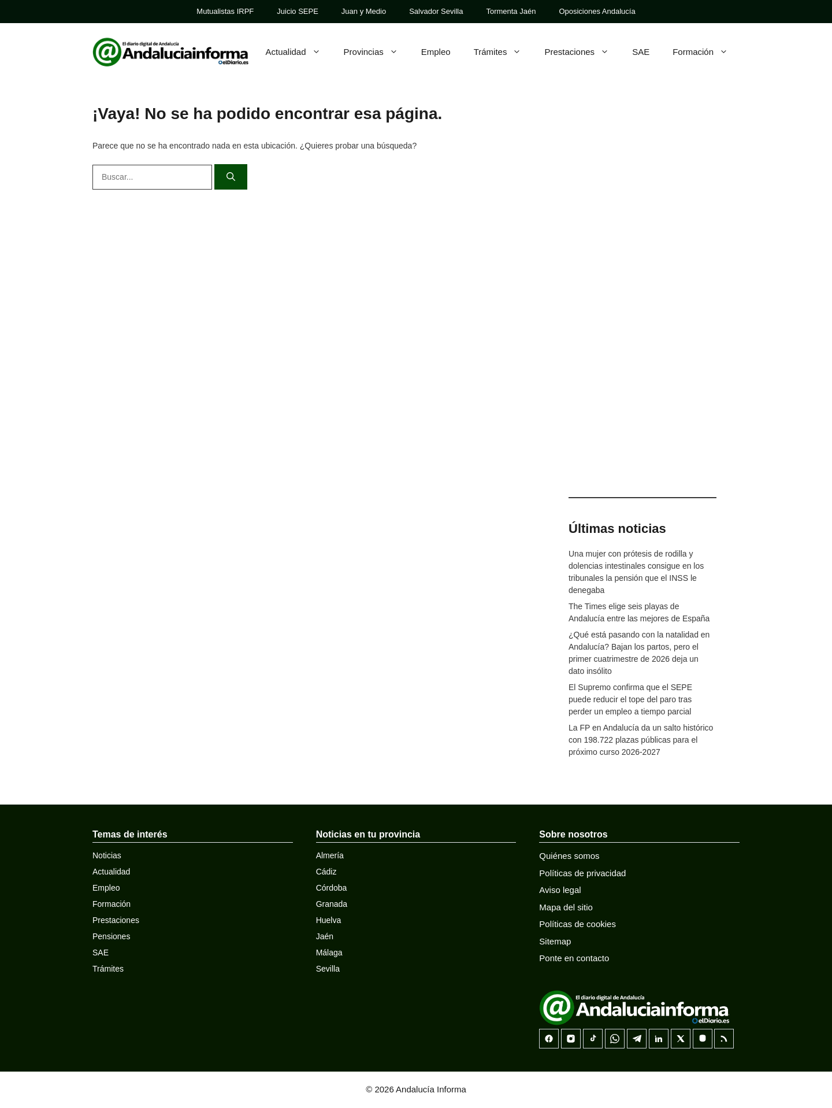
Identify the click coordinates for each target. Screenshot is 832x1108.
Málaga (329, 952)
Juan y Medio (363, 11)
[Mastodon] (702, 1038)
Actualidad (299, 52)
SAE (640, 52)
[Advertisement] (642, 300)
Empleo (436, 52)
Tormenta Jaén (511, 11)
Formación (706, 52)
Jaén (324, 936)
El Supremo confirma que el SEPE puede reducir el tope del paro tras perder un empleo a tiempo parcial (630, 699)
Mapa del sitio (566, 907)
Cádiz (326, 871)
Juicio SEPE (297, 11)
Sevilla (328, 968)
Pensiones (111, 936)
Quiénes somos (569, 856)
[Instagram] (571, 1038)
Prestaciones (582, 52)
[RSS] (724, 1038)
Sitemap (555, 941)
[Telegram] (637, 1038)
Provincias (377, 52)
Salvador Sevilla (436, 11)
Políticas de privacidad (582, 873)
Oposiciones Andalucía (597, 11)
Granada (331, 904)
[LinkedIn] (658, 1038)
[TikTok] (593, 1038)
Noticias (106, 855)
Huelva (328, 920)
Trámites (503, 52)
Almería (330, 855)
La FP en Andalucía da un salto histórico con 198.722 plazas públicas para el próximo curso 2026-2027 (641, 740)
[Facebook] (549, 1038)
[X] (680, 1038)
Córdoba (331, 887)
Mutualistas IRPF (225, 11)
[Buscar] (230, 177)
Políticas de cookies (577, 924)
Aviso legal (560, 890)
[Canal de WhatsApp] (615, 1038)
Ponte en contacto (574, 958)
